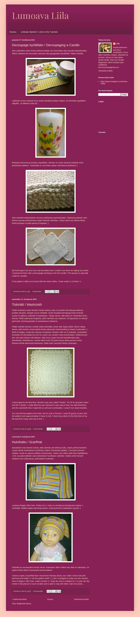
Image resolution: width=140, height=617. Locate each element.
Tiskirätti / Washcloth (27, 304)
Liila (118, 44)
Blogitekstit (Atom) (24, 604)
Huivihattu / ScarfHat (27, 442)
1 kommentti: (37, 291)
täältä (71, 327)
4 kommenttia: (38, 429)
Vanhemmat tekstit (81, 599)
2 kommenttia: (38, 591)
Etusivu (13, 32)
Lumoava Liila (40, 15)
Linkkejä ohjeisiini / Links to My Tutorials (39, 32)
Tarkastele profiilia (105, 71)
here (40, 413)
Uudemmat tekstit (20, 599)
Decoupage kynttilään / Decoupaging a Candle (46, 45)
